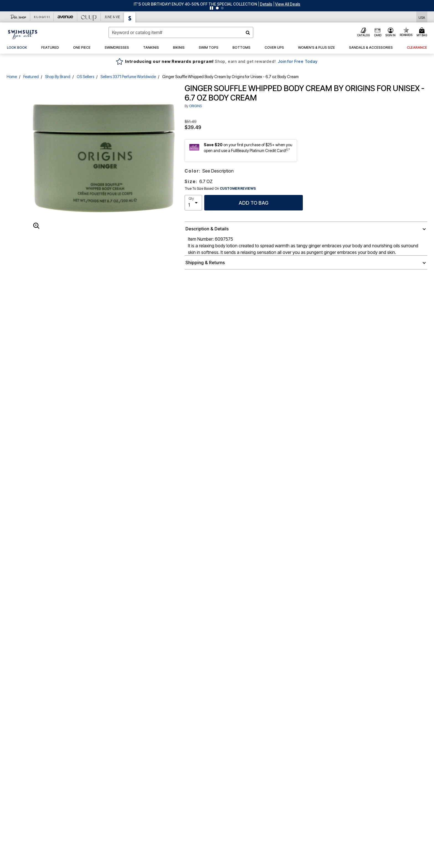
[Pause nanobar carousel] (211, 8)
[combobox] (180, 32)
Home (12, 76)
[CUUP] (89, 17)
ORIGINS (195, 106)
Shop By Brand (57, 76)
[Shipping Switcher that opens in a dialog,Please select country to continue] (421, 17)
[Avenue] (65, 17)
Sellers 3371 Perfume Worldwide (128, 76)
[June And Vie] (112, 17)
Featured (31, 76)
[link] (17, 48)
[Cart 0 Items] (423, 32)
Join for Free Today (297, 61)
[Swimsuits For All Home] (23, 34)
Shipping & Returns (205, 262)
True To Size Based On (220, 189)
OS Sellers (85, 76)
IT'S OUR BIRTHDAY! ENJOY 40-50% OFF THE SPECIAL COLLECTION (195, 4)
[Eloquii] (42, 17)
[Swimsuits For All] (129, 17)
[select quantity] (193, 202)
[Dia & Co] (18, 17)
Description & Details (207, 229)
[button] (266, 4)
